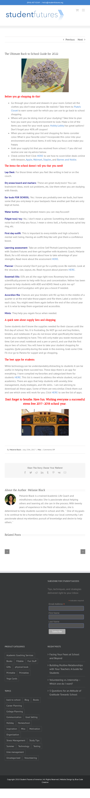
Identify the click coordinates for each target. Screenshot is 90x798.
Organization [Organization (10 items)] (12, 734)
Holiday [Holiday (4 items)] (10, 722)
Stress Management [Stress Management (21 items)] (15, 740)
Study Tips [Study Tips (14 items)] (34, 740)
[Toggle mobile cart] (77, 10)
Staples (47, 159)
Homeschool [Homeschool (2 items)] (24, 722)
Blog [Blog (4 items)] (27, 699)
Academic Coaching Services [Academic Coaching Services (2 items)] (19, 655)
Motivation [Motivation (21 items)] (34, 728)
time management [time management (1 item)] (15, 751)
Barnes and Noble (66, 159)
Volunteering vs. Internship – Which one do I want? (64, 681)
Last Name (54, 621)
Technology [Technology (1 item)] (23, 746)
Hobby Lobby (57, 125)
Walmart (37, 159)
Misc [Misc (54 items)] (23, 728)
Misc (39, 449)
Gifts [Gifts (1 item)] (8, 666)
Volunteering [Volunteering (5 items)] (30, 757)
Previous (70, 39)
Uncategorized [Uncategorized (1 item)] (13, 757)
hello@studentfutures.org (52, 2)
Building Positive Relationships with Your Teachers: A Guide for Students (66, 669)
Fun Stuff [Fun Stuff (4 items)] (32, 661)
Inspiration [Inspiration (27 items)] (11, 728)
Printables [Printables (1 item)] (24, 672)
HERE (40, 155)
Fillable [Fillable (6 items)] (19, 661)
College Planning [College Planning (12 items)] (14, 711)
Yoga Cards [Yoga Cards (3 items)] (11, 678)
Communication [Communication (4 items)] (13, 717)
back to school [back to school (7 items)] (13, 699)
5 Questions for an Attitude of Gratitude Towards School (65, 692)
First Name (54, 613)
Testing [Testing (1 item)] (36, 746)
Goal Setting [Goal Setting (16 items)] (32, 717)
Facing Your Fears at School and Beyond (64, 656)
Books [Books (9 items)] (9, 661)
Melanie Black (15, 449)
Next (80, 39)
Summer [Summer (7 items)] (10, 746)
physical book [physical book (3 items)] (21, 666)
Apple (29, 159)
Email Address (57, 604)
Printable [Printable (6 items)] (10, 672)
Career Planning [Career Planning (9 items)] (14, 705)
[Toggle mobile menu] (83, 10)
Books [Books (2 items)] (36, 699)
